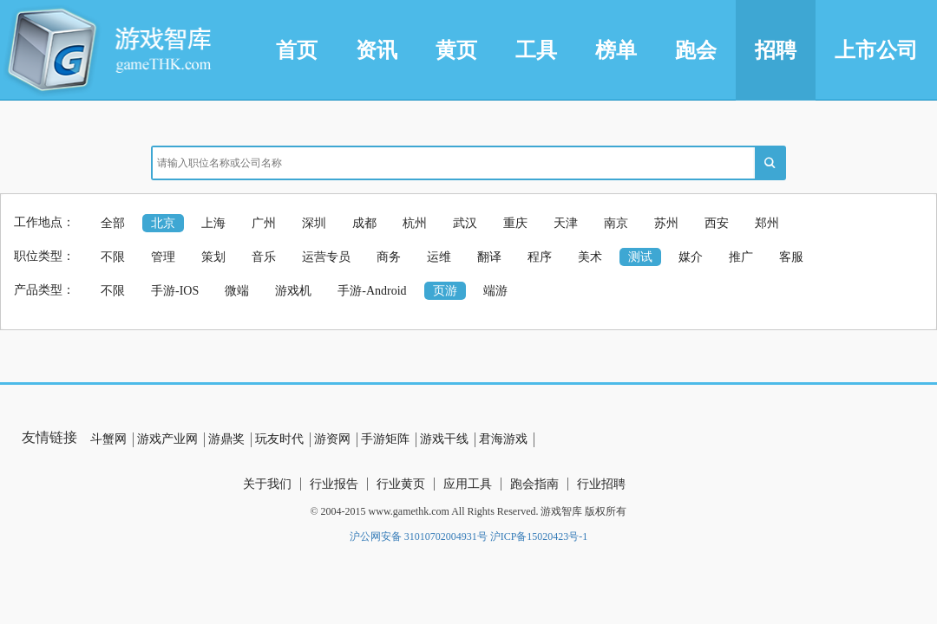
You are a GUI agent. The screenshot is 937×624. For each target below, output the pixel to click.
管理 (163, 256)
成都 (364, 223)
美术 (590, 256)
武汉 (465, 223)
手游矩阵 (385, 438)
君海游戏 (503, 438)
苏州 (666, 223)
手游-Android (371, 290)
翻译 (489, 256)
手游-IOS (175, 290)
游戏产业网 (167, 438)
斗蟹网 (108, 438)
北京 (163, 223)
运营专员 (326, 256)
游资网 (332, 438)
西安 (716, 223)
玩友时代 (279, 438)
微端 (237, 290)
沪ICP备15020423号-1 (539, 536)
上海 (213, 223)
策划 (213, 256)
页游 (445, 290)
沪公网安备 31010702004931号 (419, 536)
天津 (566, 223)
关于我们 (267, 484)
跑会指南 (534, 484)
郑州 (767, 223)
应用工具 (467, 484)
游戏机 (293, 290)
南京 (616, 223)
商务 (389, 256)
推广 (741, 256)
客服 (791, 256)
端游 (495, 290)
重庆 (515, 223)
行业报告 (334, 484)
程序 (539, 256)
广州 (264, 223)
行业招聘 (601, 484)
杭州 (415, 223)
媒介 (690, 256)
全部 (113, 223)
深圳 (314, 223)
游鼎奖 (226, 438)
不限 (113, 256)
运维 (439, 256)
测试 (640, 256)
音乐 (264, 256)
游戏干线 (444, 438)
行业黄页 (401, 484)
